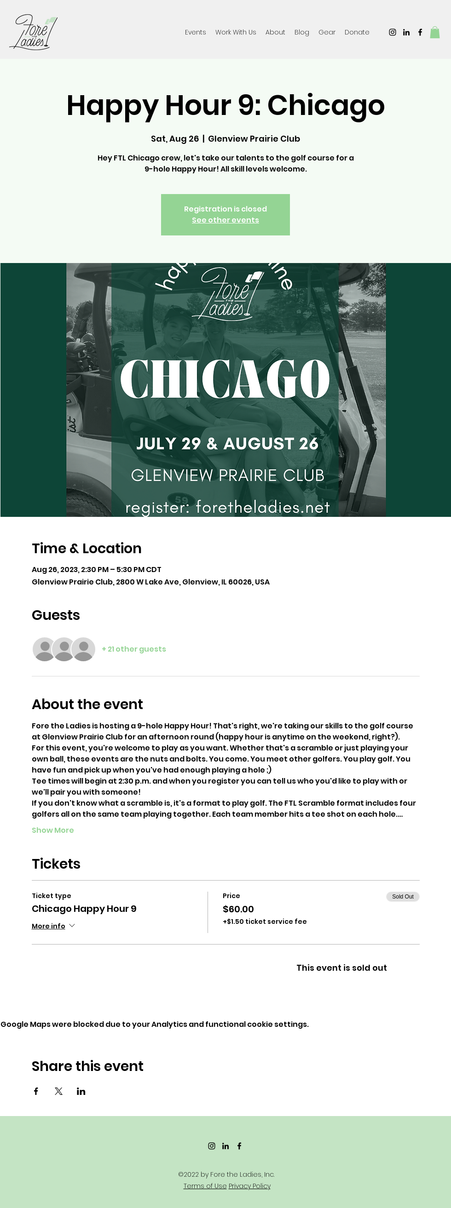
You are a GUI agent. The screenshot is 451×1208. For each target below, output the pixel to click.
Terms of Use (205, 1186)
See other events (225, 220)
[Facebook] (420, 32)
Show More (53, 830)
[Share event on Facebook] (36, 1091)
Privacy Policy (250, 1186)
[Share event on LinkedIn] (81, 1091)
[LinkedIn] (406, 32)
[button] (327, 32)
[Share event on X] (58, 1091)
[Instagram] (392, 32)
